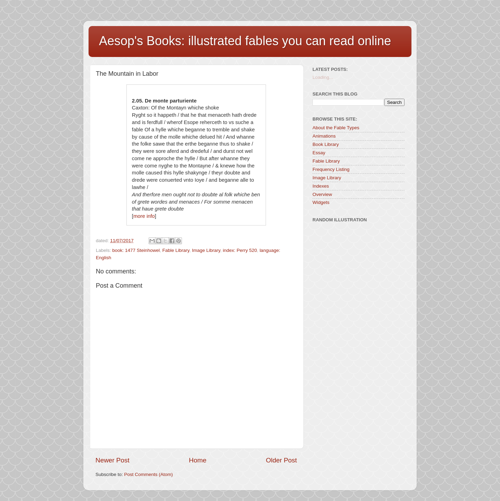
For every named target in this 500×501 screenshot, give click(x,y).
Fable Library (175, 250)
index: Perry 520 (240, 250)
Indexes (320, 186)
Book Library (325, 144)
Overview (322, 194)
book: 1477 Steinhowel (136, 250)
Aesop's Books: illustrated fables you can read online (245, 41)
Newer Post (112, 460)
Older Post (281, 460)
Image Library (206, 250)
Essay (318, 152)
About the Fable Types (335, 127)
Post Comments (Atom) (148, 474)
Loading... (322, 77)
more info (144, 216)
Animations (324, 136)
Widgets (321, 202)
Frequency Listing (331, 169)
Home (197, 460)
